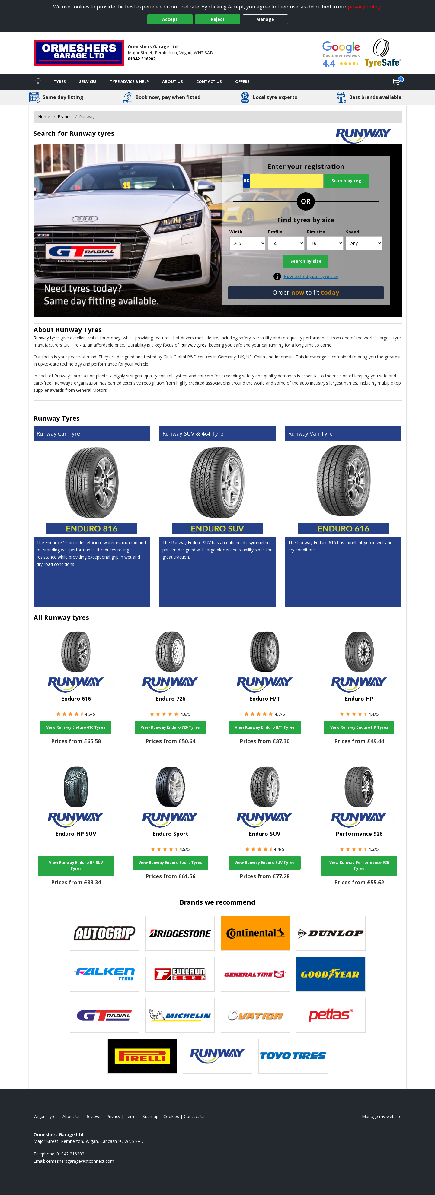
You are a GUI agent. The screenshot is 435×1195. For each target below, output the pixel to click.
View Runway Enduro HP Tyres (359, 727)
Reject (218, 19)
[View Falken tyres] (104, 974)
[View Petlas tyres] (331, 1015)
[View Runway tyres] (217, 1056)
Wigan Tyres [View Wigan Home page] (46, 1116)
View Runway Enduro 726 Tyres (170, 727)
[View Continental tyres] (255, 933)
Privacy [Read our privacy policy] (113, 1116)
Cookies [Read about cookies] (171, 1116)
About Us (172, 81)
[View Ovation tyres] (255, 1015)
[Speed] (364, 243)
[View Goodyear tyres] (331, 974)
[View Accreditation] (382, 52)
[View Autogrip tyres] (104, 933)
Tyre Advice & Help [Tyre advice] (129, 81)
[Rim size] (325, 243)
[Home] (38, 82)
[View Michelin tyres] (180, 1015)
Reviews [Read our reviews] (93, 1116)
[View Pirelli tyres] (142, 1056)
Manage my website (381, 1116)
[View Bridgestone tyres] (180, 933)
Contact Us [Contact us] (209, 81)
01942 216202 (141, 59)
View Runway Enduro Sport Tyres (170, 862)
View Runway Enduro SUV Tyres (265, 862)
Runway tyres (47, 338)
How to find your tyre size (311, 276)
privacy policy (364, 6)
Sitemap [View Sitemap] (150, 1116)
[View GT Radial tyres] (104, 1015)
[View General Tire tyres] (255, 974)
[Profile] (286, 243)
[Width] (247, 243)
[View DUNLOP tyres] (331, 933)
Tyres (60, 81)
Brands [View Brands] (65, 116)
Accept (170, 19)
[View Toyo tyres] (293, 1056)
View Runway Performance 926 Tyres (359, 865)
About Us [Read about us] (71, 1116)
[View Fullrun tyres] (180, 974)
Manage (265, 19)
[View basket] (396, 82)
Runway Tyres (79, 329)
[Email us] (80, 1161)
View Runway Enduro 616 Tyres (75, 727)
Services (88, 81)
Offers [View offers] (242, 81)
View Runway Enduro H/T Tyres (265, 727)
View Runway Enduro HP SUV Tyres (76, 865)
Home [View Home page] (44, 116)
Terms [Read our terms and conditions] (131, 1116)
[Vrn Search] (283, 181)
